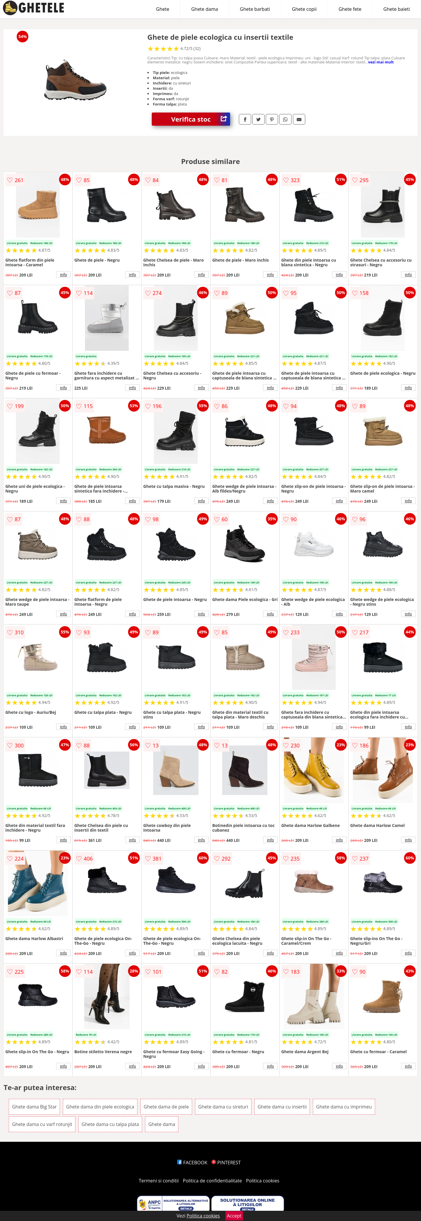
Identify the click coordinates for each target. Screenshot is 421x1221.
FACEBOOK (192, 1162)
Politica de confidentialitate (212, 1180)
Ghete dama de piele (166, 1106)
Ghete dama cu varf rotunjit (42, 1124)
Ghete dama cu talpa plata (110, 1124)
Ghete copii (304, 9)
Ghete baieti (396, 9)
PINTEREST (226, 1162)
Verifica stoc (200, 119)
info (63, 274)
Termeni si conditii (159, 1180)
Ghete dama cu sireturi (223, 1106)
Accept (234, 1216)
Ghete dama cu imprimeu (344, 1106)
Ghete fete (350, 9)
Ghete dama (204, 9)
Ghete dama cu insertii (282, 1106)
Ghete (162, 9)
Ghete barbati (255, 9)
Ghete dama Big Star (34, 1106)
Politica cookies (262, 1180)
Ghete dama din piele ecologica (100, 1106)
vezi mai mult (381, 62)
